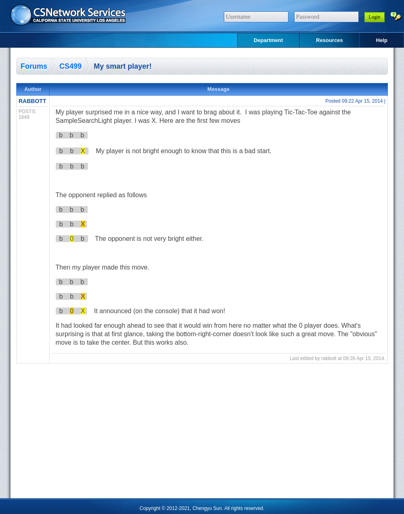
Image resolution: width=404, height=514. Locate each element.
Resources (329, 40)
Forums (34, 66)
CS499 (70, 66)
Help (381, 40)
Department (268, 40)
